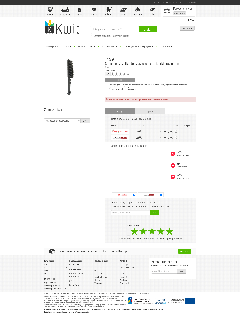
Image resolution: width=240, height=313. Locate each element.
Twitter (123, 273)
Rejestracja (191, 2)
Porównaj (187, 28)
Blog (46, 273)
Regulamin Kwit (51, 282)
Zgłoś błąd (124, 283)
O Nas (46, 264)
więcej (85, 120)
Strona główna (52, 46)
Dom (123, 11)
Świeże (50, 11)
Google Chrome (101, 273)
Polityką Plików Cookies (104, 304)
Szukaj (147, 29)
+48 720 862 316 (127, 267)
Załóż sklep (184, 251)
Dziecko (109, 11)
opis (120, 79)
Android (97, 264)
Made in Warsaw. (100, 293)
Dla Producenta (76, 273)
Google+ (123, 277)
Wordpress (99, 283)
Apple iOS (98, 267)
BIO (152, 11)
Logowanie (180, 2)
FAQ (46, 270)
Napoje (79, 11)
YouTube (123, 280)
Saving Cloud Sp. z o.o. (62, 293)
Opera (97, 280)
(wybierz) (170, 2)
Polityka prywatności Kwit (55, 285)
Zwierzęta (137, 11)
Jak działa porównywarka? (55, 267)
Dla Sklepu (74, 276)
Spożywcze (65, 11)
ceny (120, 111)
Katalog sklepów (76, 264)
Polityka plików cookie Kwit (55, 288)
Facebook (124, 270)
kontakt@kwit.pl (126, 264)
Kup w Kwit (74, 285)
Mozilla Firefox (100, 277)
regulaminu (144, 293)
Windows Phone (101, 270)
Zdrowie (94, 11)
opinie (150, 111)
